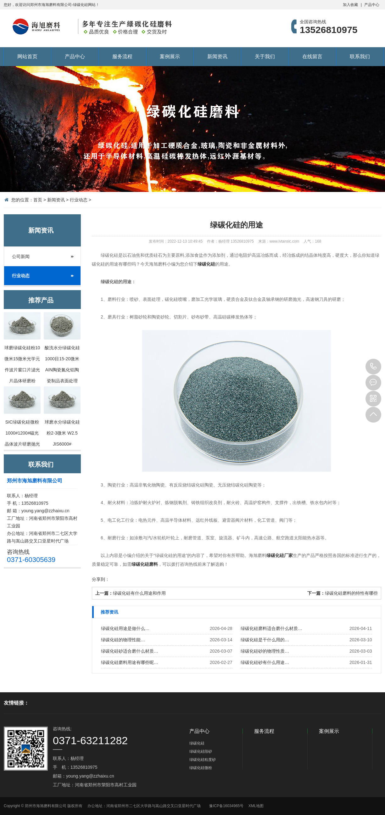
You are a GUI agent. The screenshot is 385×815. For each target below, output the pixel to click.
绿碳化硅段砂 (200, 751)
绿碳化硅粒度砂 (202, 759)
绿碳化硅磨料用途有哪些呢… (129, 662)
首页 (37, 199)
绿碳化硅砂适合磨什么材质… (129, 651)
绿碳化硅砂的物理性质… (265, 651)
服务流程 (122, 56)
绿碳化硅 (206, 264)
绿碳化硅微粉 (200, 768)
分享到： (100, 579)
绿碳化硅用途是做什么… (125, 628)
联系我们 (360, 56)
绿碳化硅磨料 (144, 564)
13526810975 (373, 366)
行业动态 (78, 199)
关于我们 (265, 56)
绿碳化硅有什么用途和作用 (139, 593)
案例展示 (170, 56)
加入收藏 (350, 5)
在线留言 (312, 56)
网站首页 (27, 56)
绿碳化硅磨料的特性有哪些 (351, 593)
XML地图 (256, 806)
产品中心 (371, 5)
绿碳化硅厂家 (279, 555)
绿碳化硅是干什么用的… (265, 639)
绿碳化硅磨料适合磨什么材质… (271, 628)
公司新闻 (21, 256)
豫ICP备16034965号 (226, 806)
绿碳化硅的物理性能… (123, 639)
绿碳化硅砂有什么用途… (265, 662)
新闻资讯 (217, 56)
